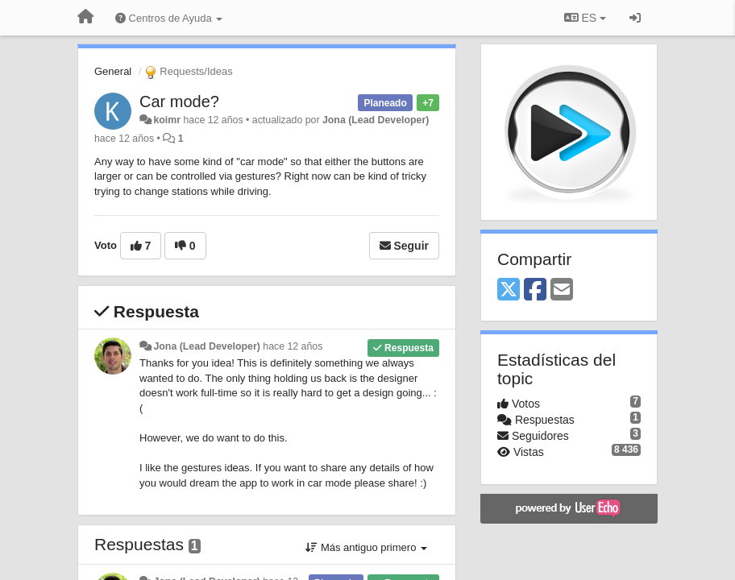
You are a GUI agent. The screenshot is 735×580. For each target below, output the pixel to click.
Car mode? (179, 101)
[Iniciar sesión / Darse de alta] (635, 17)
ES (585, 17)
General (112, 71)
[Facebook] (535, 290)
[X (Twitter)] (508, 290)
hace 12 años (292, 346)
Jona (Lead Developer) (375, 120)
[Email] (561, 290)
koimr (167, 120)
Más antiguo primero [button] (366, 547)
